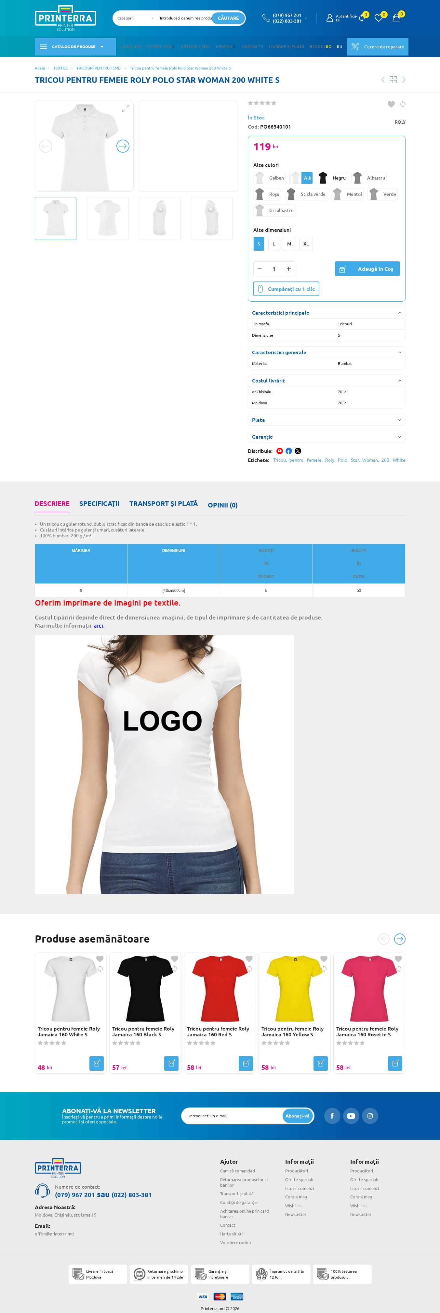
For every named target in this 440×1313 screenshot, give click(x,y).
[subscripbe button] (297, 1108)
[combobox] (136, 18)
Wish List (294, 1198)
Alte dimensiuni (272, 227)
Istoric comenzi (301, 1180)
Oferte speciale (301, 1172)
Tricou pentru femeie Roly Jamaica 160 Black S (143, 1024)
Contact (228, 1217)
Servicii (217, 45)
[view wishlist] (378, 18)
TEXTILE (60, 65)
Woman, (370, 457)
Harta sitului (233, 1226)
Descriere (51, 500)
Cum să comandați (239, 1163)
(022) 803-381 (287, 21)
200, (385, 457)
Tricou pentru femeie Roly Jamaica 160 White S (69, 1024)
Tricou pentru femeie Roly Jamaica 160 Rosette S (367, 1024)
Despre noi (157, 45)
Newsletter (297, 1207)
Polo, (343, 457)
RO (324, 45)
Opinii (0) (220, 500)
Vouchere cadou (236, 1235)
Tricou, (280, 457)
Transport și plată (161, 500)
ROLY (400, 119)
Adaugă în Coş (366, 265)
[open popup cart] (396, 18)
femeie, (315, 457)
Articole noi (191, 45)
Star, (355, 457)
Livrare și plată (276, 45)
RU (334, 45)
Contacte (245, 45)
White (399, 457)
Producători (297, 1163)
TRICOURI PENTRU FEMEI (98, 65)
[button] (171, 45)
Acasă (40, 65)
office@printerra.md (56, 1225)
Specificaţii (98, 500)
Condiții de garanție (240, 1195)
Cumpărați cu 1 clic (286, 286)
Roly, (330, 457)
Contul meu (297, 1189)
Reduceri (130, 45)
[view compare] (362, 18)
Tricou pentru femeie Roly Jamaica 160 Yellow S (292, 1024)
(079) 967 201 (287, 15)
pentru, (296, 457)
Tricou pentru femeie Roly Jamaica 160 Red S (218, 1024)
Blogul (305, 45)
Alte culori (266, 162)
